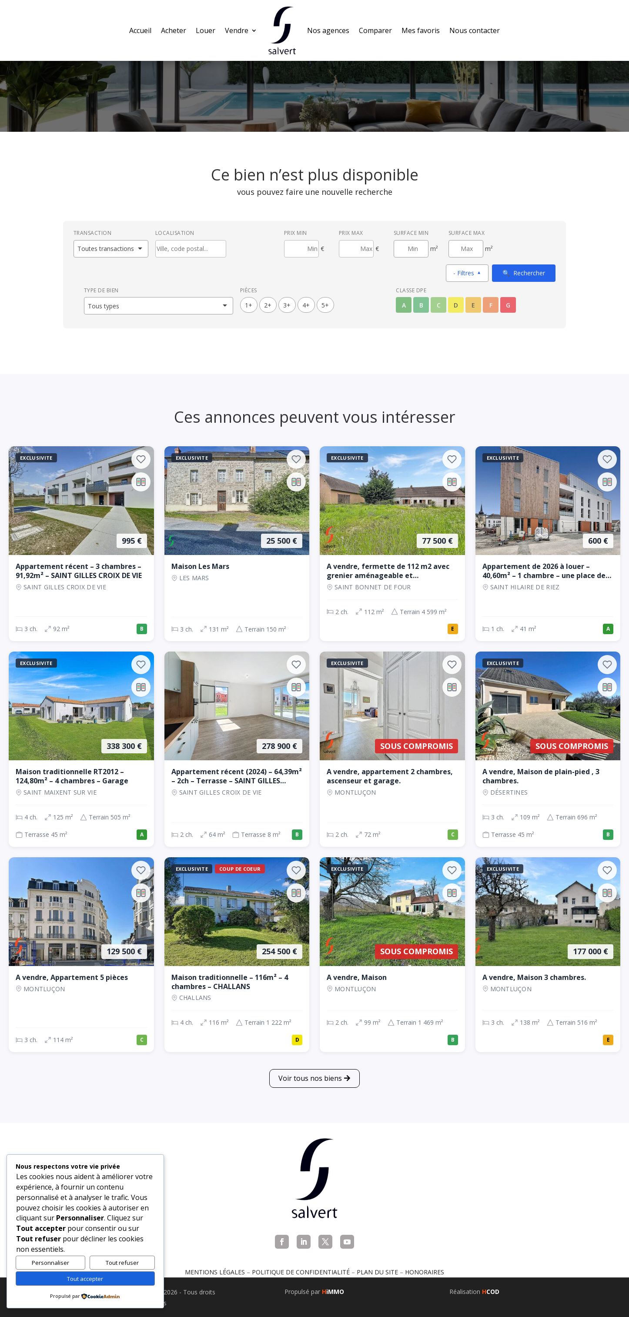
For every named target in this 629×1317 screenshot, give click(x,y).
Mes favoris (420, 30)
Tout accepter (85, 1279)
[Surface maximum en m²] (465, 248)
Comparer (375, 30)
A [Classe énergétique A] (404, 305)
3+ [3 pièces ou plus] (287, 305)
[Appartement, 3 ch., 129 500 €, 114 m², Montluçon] (81, 954)
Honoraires (424, 1272)
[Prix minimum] (301, 248)
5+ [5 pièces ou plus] (325, 305)
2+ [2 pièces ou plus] (267, 305)
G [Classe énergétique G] (508, 305)
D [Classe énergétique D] (456, 305)
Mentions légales (215, 1272)
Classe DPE (411, 290)
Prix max (351, 233)
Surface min (411, 233)
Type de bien (101, 290)
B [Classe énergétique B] (421, 305)
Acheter (173, 30)
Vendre (236, 30)
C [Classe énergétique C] (439, 305)
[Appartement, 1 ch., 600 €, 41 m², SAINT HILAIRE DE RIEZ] (548, 543)
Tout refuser (122, 1263)
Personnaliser (50, 1263)
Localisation (174, 233)
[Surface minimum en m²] (411, 248)
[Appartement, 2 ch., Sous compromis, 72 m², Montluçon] (392, 749)
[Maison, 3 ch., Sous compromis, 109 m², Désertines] (548, 749)
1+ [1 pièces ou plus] (248, 305)
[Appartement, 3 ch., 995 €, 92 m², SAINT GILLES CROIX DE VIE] (81, 543)
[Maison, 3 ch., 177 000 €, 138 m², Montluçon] (548, 954)
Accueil (140, 30)
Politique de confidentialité (301, 1272)
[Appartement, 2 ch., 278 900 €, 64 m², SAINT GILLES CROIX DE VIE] (237, 749)
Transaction (93, 233)
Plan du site (377, 1272)
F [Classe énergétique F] (490, 305)
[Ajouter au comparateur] (141, 481)
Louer (205, 30)
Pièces (248, 290)
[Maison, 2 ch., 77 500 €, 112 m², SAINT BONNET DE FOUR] (392, 543)
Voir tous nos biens (310, 1078)
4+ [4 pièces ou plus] (306, 305)
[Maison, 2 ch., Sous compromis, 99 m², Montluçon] (392, 954)
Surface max (466, 233)
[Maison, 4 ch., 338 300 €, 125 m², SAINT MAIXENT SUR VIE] (81, 749)
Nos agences (328, 30)
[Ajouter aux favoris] (141, 459)
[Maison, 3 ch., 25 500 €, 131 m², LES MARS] (237, 543)
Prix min (295, 233)
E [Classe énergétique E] (473, 305)
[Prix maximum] (356, 248)
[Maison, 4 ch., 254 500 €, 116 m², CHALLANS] (237, 954)
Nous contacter (474, 30)
